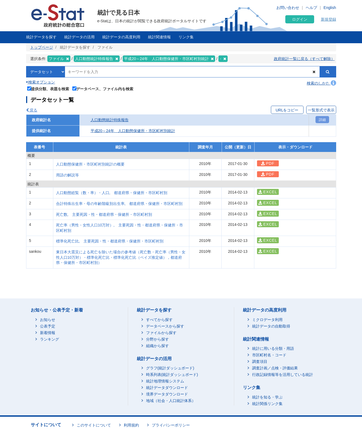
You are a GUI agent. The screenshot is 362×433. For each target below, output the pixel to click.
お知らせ (47, 320)
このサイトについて (94, 425)
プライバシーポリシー (171, 425)
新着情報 (47, 333)
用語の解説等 (67, 175)
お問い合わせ (287, 8)
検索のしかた (321, 83)
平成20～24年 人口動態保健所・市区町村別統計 (133, 131)
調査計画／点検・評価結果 (275, 368)
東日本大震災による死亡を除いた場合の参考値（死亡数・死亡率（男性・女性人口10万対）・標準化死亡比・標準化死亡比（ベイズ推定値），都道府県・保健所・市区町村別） (120, 257)
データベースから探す (165, 326)
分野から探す (157, 339)
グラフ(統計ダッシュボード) (170, 368)
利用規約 (131, 425)
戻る (32, 110)
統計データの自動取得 (271, 326)
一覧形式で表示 (321, 110)
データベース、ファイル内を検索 (103, 88)
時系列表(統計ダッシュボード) (172, 374)
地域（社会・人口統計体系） (171, 401)
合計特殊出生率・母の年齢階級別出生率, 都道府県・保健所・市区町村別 (121, 203)
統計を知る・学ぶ (267, 397)
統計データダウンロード (167, 388)
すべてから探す (159, 320)
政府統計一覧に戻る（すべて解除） (304, 59)
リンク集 (186, 37)
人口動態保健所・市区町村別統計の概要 (90, 164)
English (330, 8)
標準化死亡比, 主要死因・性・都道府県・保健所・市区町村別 (110, 241)
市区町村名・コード (269, 355)
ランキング (49, 339)
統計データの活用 (79, 37)
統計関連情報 (159, 37)
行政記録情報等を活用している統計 (282, 374)
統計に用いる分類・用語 (273, 348)
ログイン (299, 19)
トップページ (41, 47)
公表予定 (47, 326)
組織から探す (157, 346)
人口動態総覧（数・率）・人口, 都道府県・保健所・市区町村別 (112, 193)
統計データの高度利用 (121, 37)
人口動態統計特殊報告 (110, 120)
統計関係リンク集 (267, 404)
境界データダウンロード (167, 394)
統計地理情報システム (165, 381)
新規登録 (328, 19)
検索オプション (40, 82)
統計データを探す (41, 37)
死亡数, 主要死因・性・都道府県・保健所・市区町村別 (104, 214)
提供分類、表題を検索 (48, 88)
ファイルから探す (161, 333)
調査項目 (259, 361)
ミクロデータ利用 (267, 320)
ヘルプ (311, 8)
